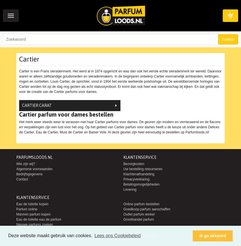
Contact (22, 179)
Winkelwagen (230, 15)
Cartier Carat (37, 105)
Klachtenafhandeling (138, 174)
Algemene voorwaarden (34, 169)
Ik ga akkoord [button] (213, 235)
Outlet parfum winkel (138, 214)
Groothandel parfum (138, 219)
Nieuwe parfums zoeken (34, 225)
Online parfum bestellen (141, 204)
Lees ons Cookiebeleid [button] (118, 235)
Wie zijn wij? (25, 164)
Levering (129, 190)
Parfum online (26, 209)
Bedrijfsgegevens (29, 174)
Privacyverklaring (136, 179)
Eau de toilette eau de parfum (38, 219)
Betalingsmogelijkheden (141, 184)
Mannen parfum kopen (33, 214)
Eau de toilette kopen (32, 204)
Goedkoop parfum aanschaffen (146, 209)
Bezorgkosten (133, 164)
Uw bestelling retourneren (142, 169)
